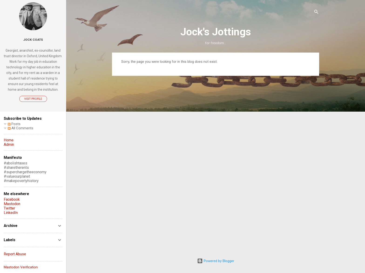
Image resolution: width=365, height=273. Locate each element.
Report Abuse (15, 254)
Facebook (12, 199)
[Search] (316, 13)
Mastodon (12, 204)
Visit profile (33, 98)
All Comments (20, 128)
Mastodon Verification (21, 267)
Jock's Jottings (215, 32)
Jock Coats (33, 39)
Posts (14, 124)
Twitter (9, 208)
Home (9, 140)
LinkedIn (11, 212)
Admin (9, 144)
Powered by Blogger (215, 261)
